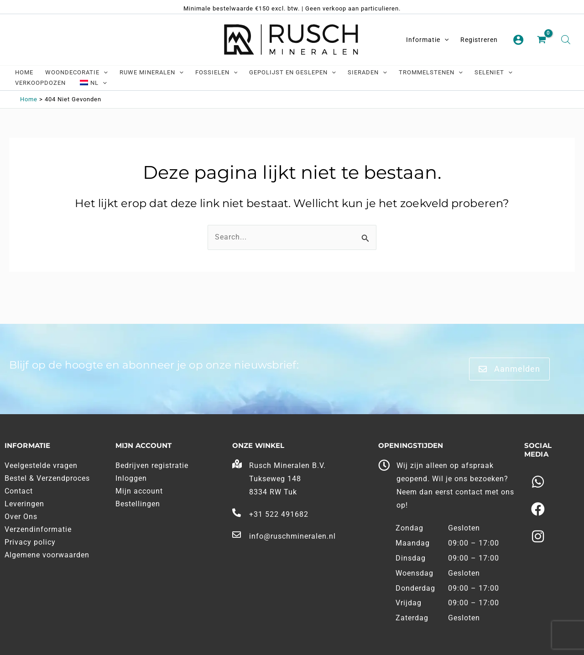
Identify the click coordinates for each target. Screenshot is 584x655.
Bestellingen (137, 503)
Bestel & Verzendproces (47, 478)
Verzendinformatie (38, 529)
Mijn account (139, 491)
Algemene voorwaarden (47, 555)
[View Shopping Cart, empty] (542, 40)
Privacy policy (30, 542)
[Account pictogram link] (518, 39)
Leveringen (24, 503)
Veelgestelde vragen (41, 465)
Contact (19, 491)
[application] (444, 40)
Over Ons (21, 516)
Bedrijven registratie (151, 465)
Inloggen (131, 478)
